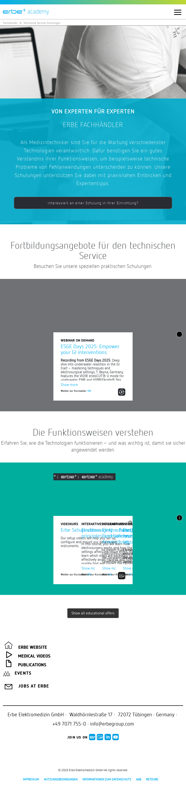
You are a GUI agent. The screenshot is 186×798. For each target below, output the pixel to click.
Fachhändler (10, 23)
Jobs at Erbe (33, 686)
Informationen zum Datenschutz (106, 779)
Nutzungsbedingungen (61, 779)
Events (23, 673)
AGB (138, 779)
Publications (32, 665)
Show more (69, 384)
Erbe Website (32, 647)
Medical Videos (34, 656)
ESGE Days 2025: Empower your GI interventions (90, 349)
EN (89, 391)
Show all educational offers (93, 613)
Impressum (31, 779)
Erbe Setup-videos (81, 529)
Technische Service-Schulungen (41, 23)
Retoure (152, 779)
